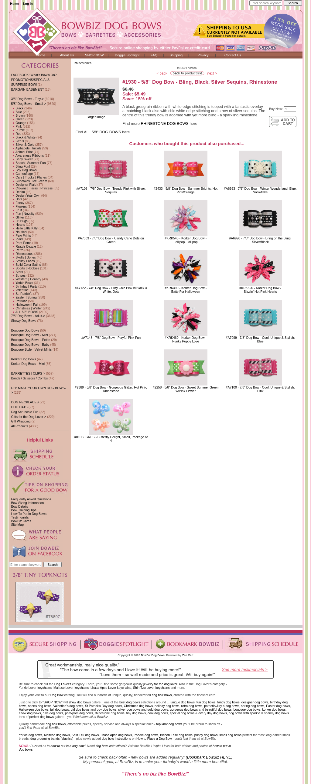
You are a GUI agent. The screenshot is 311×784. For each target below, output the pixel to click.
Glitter (17, 217)
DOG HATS (19, 407)
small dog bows (230, 735)
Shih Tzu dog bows (85, 735)
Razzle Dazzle (23, 246)
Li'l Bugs (19, 221)
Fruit (16, 210)
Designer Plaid (23, 184)
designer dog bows (254, 702)
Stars (17, 272)
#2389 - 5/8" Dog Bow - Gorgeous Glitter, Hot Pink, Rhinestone (111, 389)
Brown (18, 115)
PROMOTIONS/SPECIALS (30, 80)
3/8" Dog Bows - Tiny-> (27, 99)
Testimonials (20, 517)
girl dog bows (80, 709)
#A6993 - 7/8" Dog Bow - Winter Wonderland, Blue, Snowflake (260, 190)
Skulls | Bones (23, 257)
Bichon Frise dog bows (176, 735)
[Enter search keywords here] (265, 3)
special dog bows (182, 713)
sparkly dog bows (276, 713)
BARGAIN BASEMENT (27, 89)
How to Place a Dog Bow (154, 738)
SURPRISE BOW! (24, 84)
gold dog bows (157, 709)
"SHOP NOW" (53, 702)
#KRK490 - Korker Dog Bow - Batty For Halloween (186, 289)
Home (14, 3)
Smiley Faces (23, 261)
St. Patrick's (21, 293)
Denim (18, 192)
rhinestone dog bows (109, 713)
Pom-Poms (21, 243)
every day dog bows (212, 713)
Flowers (19, 206)
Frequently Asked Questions (31, 499)
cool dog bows (158, 713)
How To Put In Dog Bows (28, 513)
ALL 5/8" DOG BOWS (102, 132)
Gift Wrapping (20, 421)
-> (28, 103)
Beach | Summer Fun (28, 163)
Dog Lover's (62, 684)
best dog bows (129, 702)
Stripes (18, 275)
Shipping (176, 55)
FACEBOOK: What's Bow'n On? (33, 75)
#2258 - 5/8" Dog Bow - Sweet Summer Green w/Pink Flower (186, 389)
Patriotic (19, 301)
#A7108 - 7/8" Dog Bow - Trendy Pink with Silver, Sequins (110, 190)
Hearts (18, 224)
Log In (28, 3)
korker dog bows (273, 709)
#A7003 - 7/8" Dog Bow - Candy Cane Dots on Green (111, 240)
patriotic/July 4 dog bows (221, 706)
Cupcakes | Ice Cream (29, 181)
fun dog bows (206, 702)
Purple (18, 130)
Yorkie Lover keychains (35, 687)
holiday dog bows (167, 706)
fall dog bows (59, 709)
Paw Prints (21, 235)
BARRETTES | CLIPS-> (28, 373)
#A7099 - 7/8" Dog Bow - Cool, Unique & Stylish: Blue (260, 339)
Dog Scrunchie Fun (24, 412)
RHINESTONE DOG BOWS (164, 124)
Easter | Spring (23, 297)
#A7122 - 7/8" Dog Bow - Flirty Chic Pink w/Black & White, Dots (111, 289)
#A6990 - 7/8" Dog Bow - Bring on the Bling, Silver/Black (260, 240)
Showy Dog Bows (23, 320)
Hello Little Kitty (24, 228)
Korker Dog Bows (23, 359)
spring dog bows (253, 706)
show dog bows (80, 702)
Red (16, 133)
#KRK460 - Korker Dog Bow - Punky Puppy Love (186, 339)
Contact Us (232, 55)
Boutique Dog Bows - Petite (30, 340)
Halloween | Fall (24, 304)
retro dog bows (192, 706)
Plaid (16, 239)
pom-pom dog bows (79, 713)
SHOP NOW (94, 55)
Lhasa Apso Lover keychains (111, 687)
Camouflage (22, 173)
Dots (16, 199)
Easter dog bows (278, 706)
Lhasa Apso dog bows (116, 735)
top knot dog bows (169, 724)
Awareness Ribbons (27, 155)
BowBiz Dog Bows (153, 655)
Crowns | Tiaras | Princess (32, 188)
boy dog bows (106, 709)
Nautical (19, 232)
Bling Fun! (20, 166)
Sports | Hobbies (25, 268)
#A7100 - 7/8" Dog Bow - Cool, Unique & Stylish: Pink (260, 389)
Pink (16, 126)
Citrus (17, 141)
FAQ (154, 55)
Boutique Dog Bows (25, 330)
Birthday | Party (24, 286)
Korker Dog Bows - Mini (28, 363)
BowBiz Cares (21, 521)
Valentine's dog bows (68, 706)
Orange (18, 123)
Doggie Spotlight (127, 55)
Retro (17, 250)
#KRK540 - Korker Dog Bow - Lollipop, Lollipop (186, 240)
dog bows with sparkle (244, 713)
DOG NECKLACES (25, 402)
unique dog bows (182, 702)
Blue (16, 112)
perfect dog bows (41, 717)
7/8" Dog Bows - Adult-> (28, 316)
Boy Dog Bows (23, 170)
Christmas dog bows (138, 706)
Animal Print (21, 152)
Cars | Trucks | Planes (29, 177)
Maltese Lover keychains (71, 687)
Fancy (17, 203)
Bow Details (19, 506)
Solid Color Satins (26, 264)
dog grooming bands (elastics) (51, 738)
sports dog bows (40, 706)
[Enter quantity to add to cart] (290, 109)
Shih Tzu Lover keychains (151, 687)
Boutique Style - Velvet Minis (31, 349)
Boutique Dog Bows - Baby (30, 344)
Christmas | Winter (26, 308)
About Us (67, 55)
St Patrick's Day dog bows (103, 706)
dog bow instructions (116, 738)
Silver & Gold (22, 144)
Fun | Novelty (22, 213)
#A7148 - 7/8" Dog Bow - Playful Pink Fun (111, 337)
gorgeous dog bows (184, 709)
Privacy (202, 55)
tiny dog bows (136, 713)
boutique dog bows (247, 709)
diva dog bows (53, 713)
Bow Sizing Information (27, 503)
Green (17, 119)
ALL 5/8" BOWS (24, 312)
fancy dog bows (228, 702)
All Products (19, 426)
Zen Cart (187, 655)
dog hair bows (162, 695)
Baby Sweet (21, 159)
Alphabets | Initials (26, 148)
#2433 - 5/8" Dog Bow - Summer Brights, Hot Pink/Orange (185, 190)
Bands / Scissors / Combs (29, 378)
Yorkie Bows (22, 283)
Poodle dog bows (146, 735)
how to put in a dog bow (67, 746)
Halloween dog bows (33, 709)
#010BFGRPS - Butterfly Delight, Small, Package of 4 (111, 438)
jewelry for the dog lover (160, 684)
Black (17, 108)
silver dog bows (129, 709)
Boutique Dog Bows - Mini (29, 335)
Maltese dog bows (57, 735)
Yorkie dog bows (30, 735)
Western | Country (26, 279)
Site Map (17, 524)
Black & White (23, 137)
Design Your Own (25, 195)
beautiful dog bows (218, 709)
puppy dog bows (206, 735)
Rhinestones (82, 63)
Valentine (20, 290)
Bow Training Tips (23, 510)
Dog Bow (56, 695)
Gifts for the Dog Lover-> (28, 417)
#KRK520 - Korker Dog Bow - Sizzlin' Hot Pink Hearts (260, 289)
